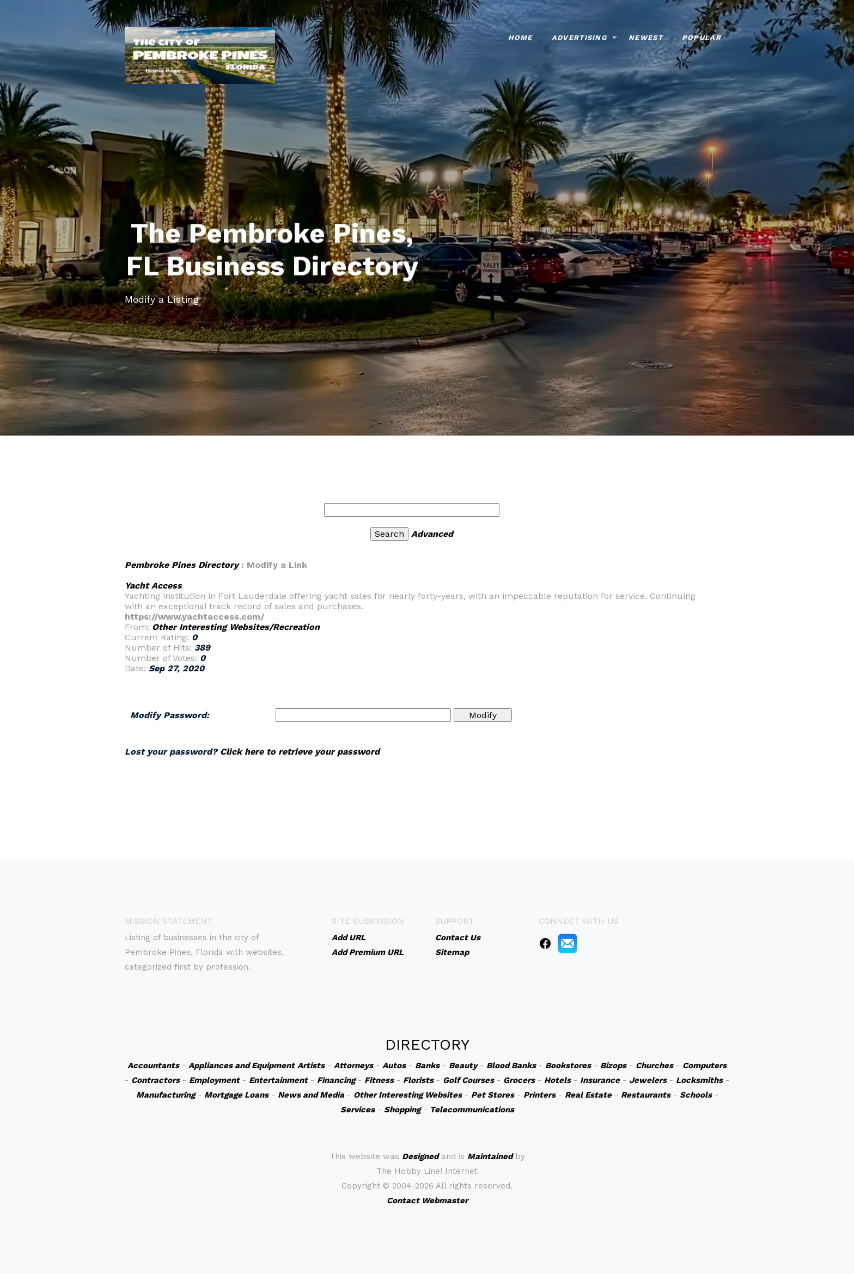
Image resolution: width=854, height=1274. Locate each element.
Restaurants (645, 1095)
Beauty (463, 1065)
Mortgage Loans (236, 1095)
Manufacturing (165, 1095)
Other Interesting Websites (407, 1095)
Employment (214, 1080)
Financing (336, 1080)
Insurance (600, 1080)
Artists (311, 1065)
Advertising (579, 36)
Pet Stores (492, 1095)
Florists (418, 1080)
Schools (696, 1095)
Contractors (155, 1080)
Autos (394, 1065)
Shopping (402, 1109)
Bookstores (568, 1065)
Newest (646, 36)
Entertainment (278, 1080)
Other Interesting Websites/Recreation (236, 627)
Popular (701, 36)
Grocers (519, 1080)
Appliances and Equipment (241, 1065)
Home (520, 36)
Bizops (613, 1065)
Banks (427, 1065)
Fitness (379, 1080)
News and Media (311, 1095)
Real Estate (588, 1095)
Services (357, 1109)
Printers (539, 1095)
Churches (654, 1065)
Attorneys (353, 1065)
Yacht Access (153, 585)
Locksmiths (699, 1080)
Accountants (153, 1065)
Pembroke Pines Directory (182, 565)
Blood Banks (511, 1065)
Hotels (557, 1080)
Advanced (432, 534)
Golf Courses (468, 1080)
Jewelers (648, 1080)
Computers (704, 1065)
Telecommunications (472, 1109)
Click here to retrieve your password (300, 751)
